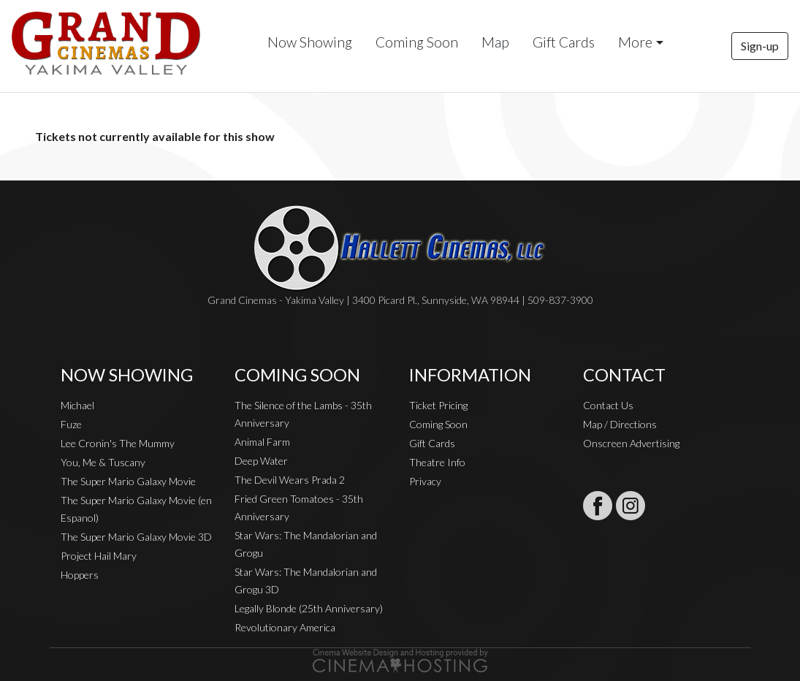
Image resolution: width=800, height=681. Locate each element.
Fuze (71, 424)
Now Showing (309, 42)
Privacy (425, 481)
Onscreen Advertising (631, 443)
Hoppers (80, 574)
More (635, 42)
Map (495, 42)
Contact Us (608, 405)
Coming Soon (417, 42)
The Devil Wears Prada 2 (290, 479)
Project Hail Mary (99, 555)
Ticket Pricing (438, 405)
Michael (77, 405)
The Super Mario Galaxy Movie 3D (136, 536)
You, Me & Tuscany (103, 462)
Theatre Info (437, 462)
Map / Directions (620, 424)
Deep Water (261, 460)
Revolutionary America (285, 627)
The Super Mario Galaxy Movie (128, 481)
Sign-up (760, 46)
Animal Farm (262, 441)
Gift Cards (564, 42)
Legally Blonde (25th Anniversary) (309, 608)
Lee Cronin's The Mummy (118, 443)
